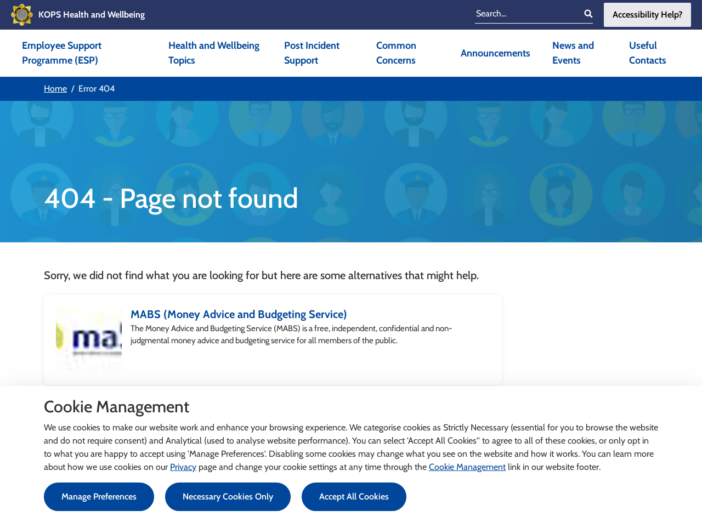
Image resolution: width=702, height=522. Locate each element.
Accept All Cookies (354, 496)
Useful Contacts (647, 52)
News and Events (573, 52)
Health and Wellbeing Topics (213, 52)
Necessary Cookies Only (228, 496)
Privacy (183, 467)
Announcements (495, 53)
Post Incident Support (311, 52)
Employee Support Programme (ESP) (61, 52)
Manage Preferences (99, 496)
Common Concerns (396, 52)
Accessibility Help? (647, 14)
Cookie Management (467, 467)
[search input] (525, 15)
